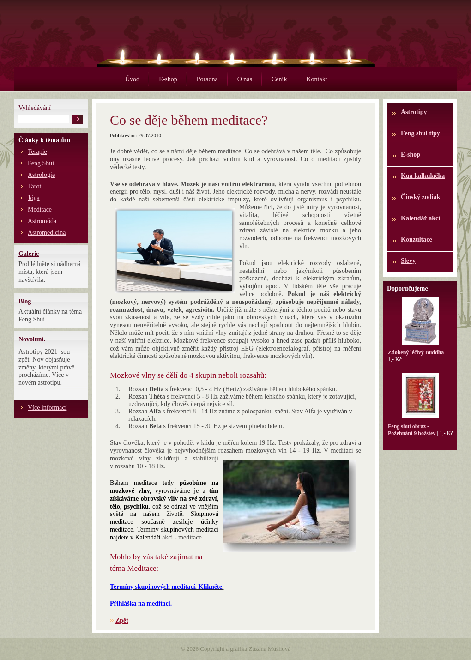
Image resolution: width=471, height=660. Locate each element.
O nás (244, 79)
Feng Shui (41, 163)
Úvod (132, 79)
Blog (24, 301)
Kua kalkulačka (423, 175)
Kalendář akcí (420, 218)
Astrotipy (414, 112)
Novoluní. (31, 339)
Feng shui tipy (420, 133)
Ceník (279, 79)
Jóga (34, 197)
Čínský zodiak (420, 197)
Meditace (40, 209)
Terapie (37, 151)
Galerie (28, 253)
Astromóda (42, 221)
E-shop (168, 79)
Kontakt (316, 79)
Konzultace (416, 239)
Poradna (207, 79)
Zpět (121, 620)
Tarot (34, 186)
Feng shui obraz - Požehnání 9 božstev (411, 429)
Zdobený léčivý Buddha (416, 352)
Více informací (47, 407)
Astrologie (41, 174)
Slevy (408, 260)
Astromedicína (47, 232)
